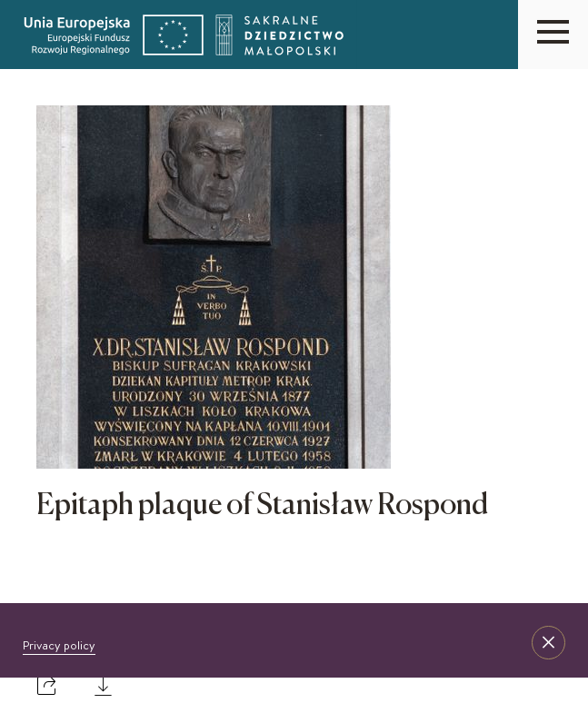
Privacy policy (59, 645)
